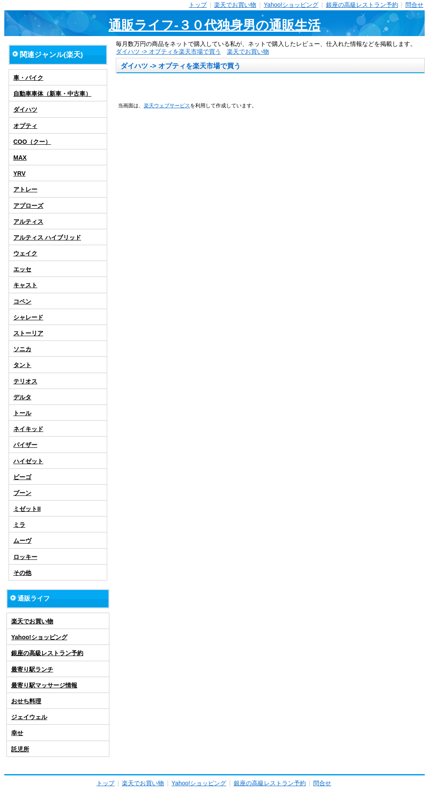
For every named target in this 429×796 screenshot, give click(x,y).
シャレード (28, 317)
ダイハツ (25, 109)
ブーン (22, 492)
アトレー (25, 189)
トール (22, 413)
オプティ (25, 125)
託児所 (20, 749)
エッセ (22, 269)
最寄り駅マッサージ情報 (44, 685)
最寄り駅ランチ (32, 669)
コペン (22, 301)
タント (22, 365)
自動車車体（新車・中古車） (52, 93)
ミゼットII (27, 508)
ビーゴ (22, 477)
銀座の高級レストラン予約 (362, 4)
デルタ (22, 397)
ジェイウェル (29, 717)
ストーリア (28, 333)
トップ (198, 4)
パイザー (25, 444)
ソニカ (22, 349)
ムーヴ (22, 540)
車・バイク (28, 77)
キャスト (25, 285)
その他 (22, 572)
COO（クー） (32, 141)
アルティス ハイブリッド (47, 237)
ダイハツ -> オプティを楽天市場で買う (168, 51)
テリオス (25, 381)
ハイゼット (28, 461)
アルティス (28, 221)
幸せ (17, 732)
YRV (19, 173)
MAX (20, 157)
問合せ (414, 4)
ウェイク (25, 253)
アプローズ (28, 205)
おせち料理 (26, 701)
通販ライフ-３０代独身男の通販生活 (214, 25)
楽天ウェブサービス (167, 105)
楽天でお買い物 (235, 4)
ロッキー (25, 556)
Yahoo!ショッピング (291, 4)
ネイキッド (28, 428)
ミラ (19, 524)
